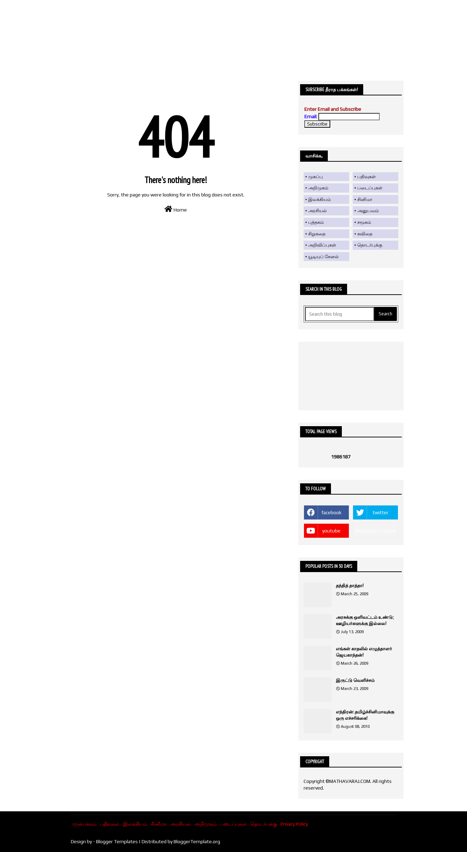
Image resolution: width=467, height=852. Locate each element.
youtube (331, 531)
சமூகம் (364, 222)
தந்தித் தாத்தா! (350, 586)
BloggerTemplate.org (197, 841)
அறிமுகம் (318, 187)
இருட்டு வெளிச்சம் (355, 680)
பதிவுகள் (366, 176)
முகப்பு (315, 176)
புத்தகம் (316, 222)
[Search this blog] (339, 314)
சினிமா (364, 199)
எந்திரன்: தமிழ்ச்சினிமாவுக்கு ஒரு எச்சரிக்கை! (365, 715)
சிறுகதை (316, 233)
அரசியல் (317, 210)
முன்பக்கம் (84, 824)
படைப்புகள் (370, 187)
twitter (380, 512)
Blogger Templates (117, 841)
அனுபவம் (368, 210)
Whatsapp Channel (375, 531)
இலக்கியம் (319, 199)
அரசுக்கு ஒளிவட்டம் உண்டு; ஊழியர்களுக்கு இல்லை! (364, 620)
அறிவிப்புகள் (322, 245)
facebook (331, 512)
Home (175, 209)
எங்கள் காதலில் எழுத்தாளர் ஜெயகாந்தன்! (364, 652)
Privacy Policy (294, 824)
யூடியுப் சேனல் (323, 256)
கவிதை (364, 233)
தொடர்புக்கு (369, 245)
